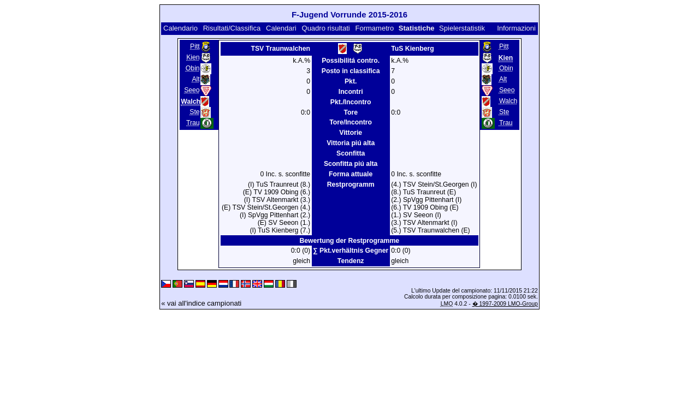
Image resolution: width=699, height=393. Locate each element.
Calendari (281, 28)
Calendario (180, 28)
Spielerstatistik (462, 28)
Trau (193, 123)
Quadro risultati (326, 28)
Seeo (192, 90)
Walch (508, 101)
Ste (194, 112)
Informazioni (516, 28)
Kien (192, 57)
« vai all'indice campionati (201, 303)
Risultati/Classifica (231, 28)
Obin (193, 68)
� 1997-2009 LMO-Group (505, 304)
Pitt (195, 46)
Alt (195, 79)
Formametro (375, 28)
